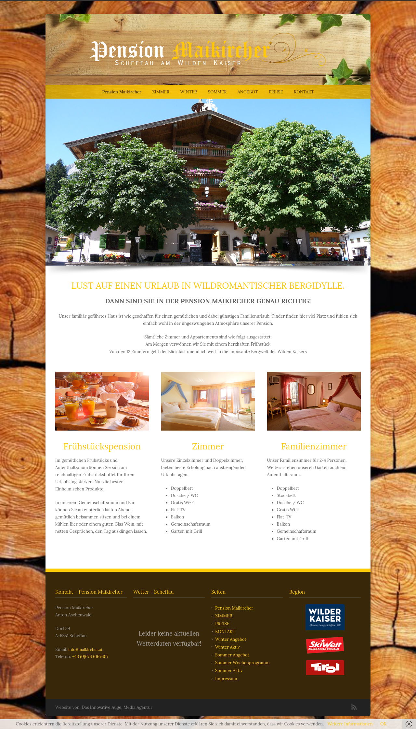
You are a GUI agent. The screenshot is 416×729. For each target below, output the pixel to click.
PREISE (276, 92)
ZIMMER (160, 92)
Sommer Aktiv (229, 670)
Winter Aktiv (227, 647)
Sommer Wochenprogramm (242, 663)
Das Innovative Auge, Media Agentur (117, 707)
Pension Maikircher (121, 92)
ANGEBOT (248, 92)
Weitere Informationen (350, 724)
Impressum (226, 678)
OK (383, 724)
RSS (354, 707)
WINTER (188, 92)
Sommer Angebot (232, 655)
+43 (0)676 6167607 (90, 656)
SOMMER (217, 92)
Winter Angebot (230, 639)
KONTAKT (304, 92)
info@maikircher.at (85, 649)
